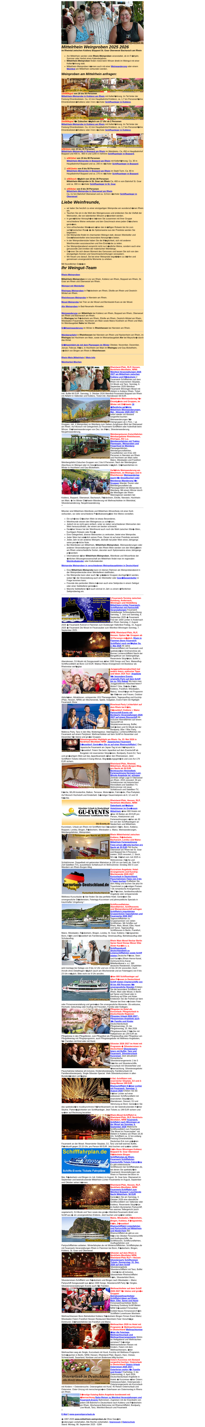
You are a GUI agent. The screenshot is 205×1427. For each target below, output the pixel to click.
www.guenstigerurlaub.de (82, 1414)
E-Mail (64, 1414)
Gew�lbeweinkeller (127, 578)
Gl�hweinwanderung (72, 328)
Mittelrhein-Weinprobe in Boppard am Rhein (83, 151)
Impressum (115, 1422)
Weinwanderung (119, 66)
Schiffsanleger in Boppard (121, 154)
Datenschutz (128, 1422)
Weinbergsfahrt (69, 335)
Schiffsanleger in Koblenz (118, 102)
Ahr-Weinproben (69, 306)
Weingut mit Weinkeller (72, 286)
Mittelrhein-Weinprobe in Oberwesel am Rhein (89, 191)
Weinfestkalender (75, 561)
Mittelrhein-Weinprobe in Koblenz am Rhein (83, 96)
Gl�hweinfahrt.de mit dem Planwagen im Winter (85, 345)
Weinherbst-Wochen (71, 362)
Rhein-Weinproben (70, 275)
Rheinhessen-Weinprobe (73, 298)
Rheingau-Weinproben (72, 291)
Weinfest (71, 69)
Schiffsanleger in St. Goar (103, 184)
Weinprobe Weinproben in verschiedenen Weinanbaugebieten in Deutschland (99, 565)
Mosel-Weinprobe (70, 302)
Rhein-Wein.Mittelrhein (72, 357)
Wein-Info (90, 357)
